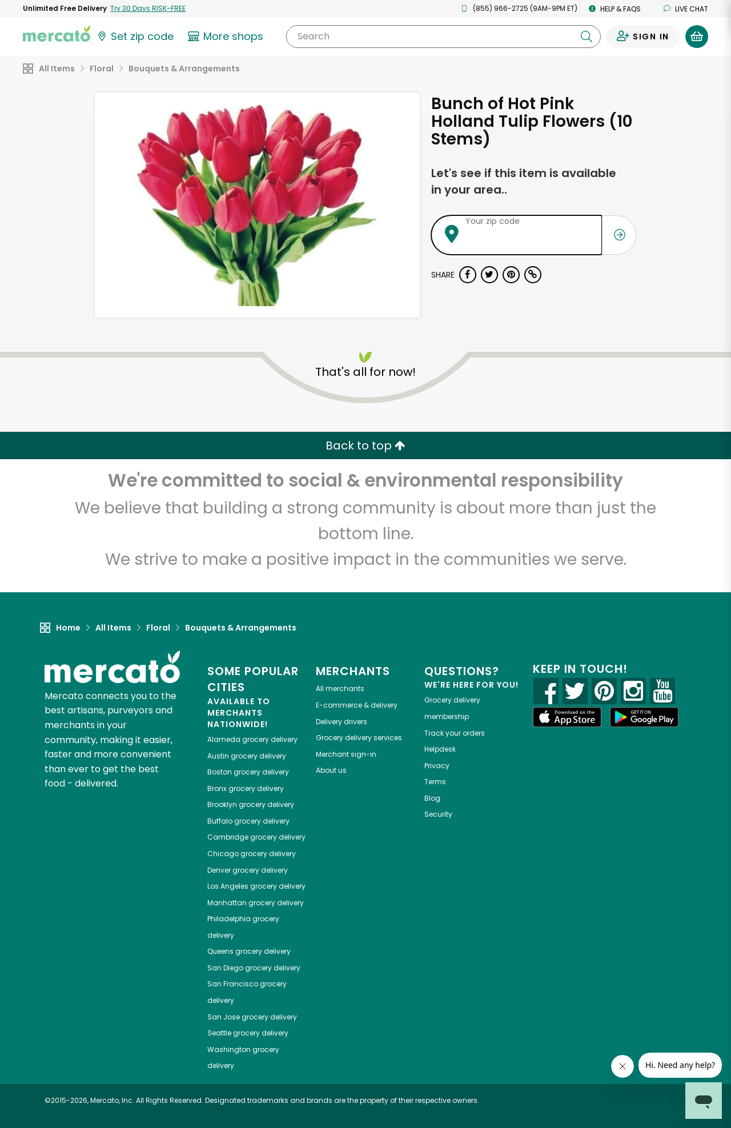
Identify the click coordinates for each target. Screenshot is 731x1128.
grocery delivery (252, 739)
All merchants (340, 688)
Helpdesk (440, 749)
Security (438, 814)
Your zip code (492, 221)
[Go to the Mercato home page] (56, 33)
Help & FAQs (615, 9)
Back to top (365, 445)
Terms (435, 781)
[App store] (567, 717)
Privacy (436, 765)
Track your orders (454, 733)
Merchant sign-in (346, 754)
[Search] (443, 36)
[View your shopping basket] (696, 36)
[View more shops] (227, 36)
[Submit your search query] (586, 36)
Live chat (686, 9)
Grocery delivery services (359, 737)
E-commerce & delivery (356, 705)
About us (331, 770)
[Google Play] (644, 717)
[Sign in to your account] (643, 36)
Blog (432, 798)
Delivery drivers (341, 721)
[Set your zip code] (135, 36)
